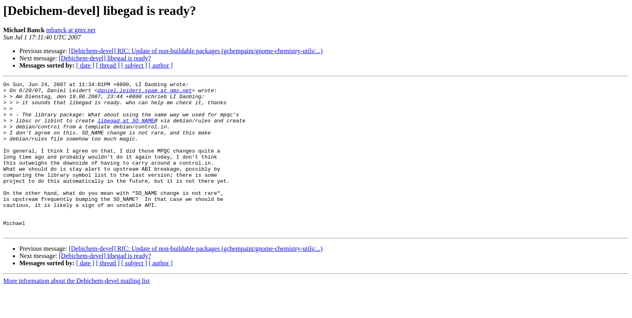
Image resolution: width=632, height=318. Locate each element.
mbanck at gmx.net (71, 30)
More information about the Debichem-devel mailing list (76, 311)
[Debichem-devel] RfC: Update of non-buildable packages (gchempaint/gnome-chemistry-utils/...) (196, 50)
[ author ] (161, 65)
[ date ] (85, 65)
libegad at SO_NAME (126, 128)
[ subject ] (134, 65)
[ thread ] (108, 65)
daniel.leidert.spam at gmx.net (145, 92)
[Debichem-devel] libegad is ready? (105, 58)
